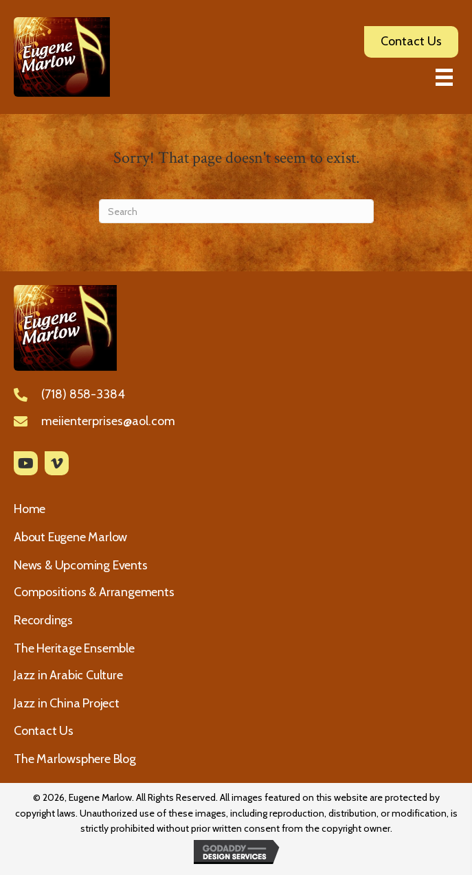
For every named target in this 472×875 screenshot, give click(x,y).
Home (29, 508)
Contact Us (44, 730)
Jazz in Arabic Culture (68, 675)
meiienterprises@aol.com (108, 421)
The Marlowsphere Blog (75, 758)
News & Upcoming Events (81, 565)
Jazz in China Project (67, 703)
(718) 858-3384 (83, 394)
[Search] (236, 211)
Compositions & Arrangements (94, 592)
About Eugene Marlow (70, 537)
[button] (26, 463)
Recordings (43, 620)
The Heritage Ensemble (74, 648)
